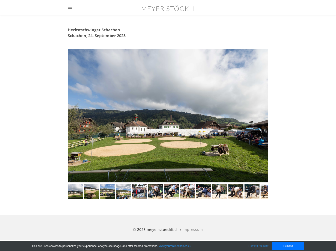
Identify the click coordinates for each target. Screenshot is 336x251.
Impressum (193, 229)
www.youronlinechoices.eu (175, 246)
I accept (288, 245)
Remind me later (259, 245)
